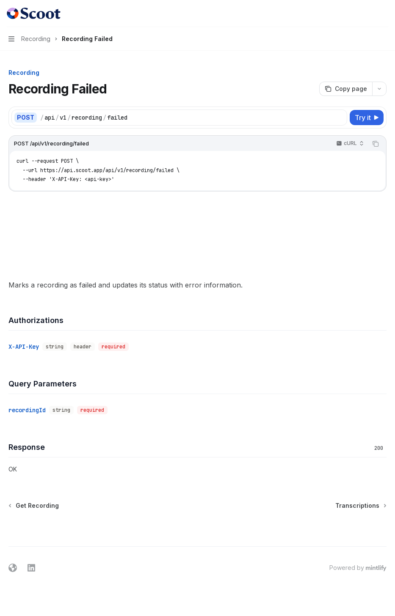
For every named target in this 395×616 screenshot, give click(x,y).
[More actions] (384, 13)
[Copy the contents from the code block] (375, 143)
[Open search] (368, 13)
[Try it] (367, 117)
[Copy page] (345, 89)
